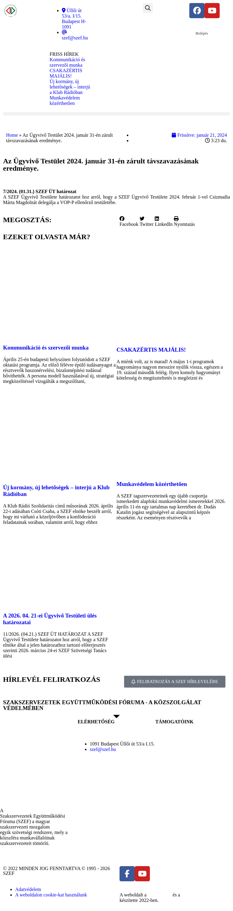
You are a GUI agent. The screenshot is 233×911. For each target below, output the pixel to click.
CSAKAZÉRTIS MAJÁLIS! (151, 350)
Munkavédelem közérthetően (151, 484)
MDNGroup (159, 894)
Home (12, 135)
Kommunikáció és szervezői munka (46, 347)
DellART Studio (197, 894)
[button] (148, 8)
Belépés (201, 33)
